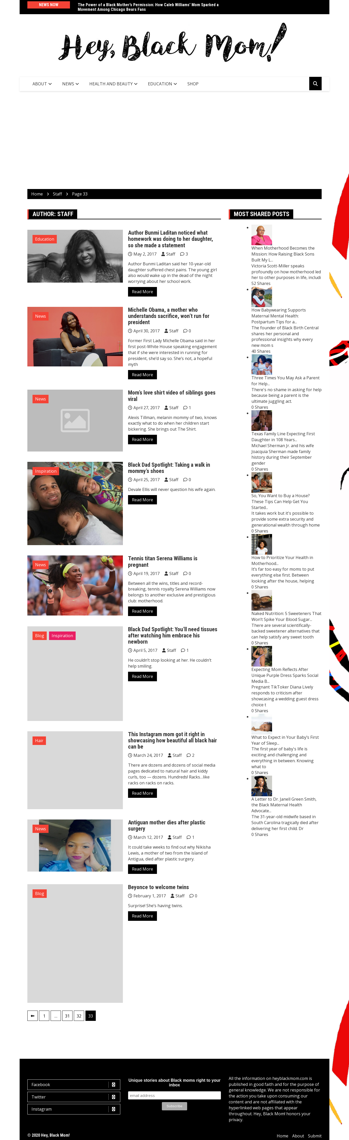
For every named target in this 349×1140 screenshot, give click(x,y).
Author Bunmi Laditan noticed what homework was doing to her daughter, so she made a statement (170, 238)
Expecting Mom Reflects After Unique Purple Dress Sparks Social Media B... (284, 675)
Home (282, 1136)
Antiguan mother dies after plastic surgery (166, 825)
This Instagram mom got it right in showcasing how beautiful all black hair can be (172, 740)
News (68, 84)
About (40, 84)
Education (160, 84)
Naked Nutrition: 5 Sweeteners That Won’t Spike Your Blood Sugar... (286, 616)
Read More (142, 291)
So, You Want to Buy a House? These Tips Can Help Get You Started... (280, 501)
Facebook (75, 1085)
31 (67, 1016)
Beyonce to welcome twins (158, 887)
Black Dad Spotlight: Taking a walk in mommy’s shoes (169, 468)
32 (79, 1016)
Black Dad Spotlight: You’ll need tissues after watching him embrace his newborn (172, 635)
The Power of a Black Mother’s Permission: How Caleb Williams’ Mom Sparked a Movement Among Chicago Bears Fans (148, 7)
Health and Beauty (111, 84)
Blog (39, 635)
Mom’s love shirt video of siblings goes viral (172, 395)
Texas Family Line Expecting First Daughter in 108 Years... (283, 436)
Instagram (75, 1109)
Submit (315, 1136)
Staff (170, 254)
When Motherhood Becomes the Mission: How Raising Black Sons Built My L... (283, 254)
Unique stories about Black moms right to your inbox (175, 1082)
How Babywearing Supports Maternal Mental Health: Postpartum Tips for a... (278, 316)
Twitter (75, 1097)
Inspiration (46, 471)
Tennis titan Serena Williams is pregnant (162, 561)
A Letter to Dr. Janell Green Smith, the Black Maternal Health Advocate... (283, 805)
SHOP (193, 84)
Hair (39, 740)
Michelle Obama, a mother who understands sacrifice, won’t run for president (168, 316)
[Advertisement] (174, 140)
